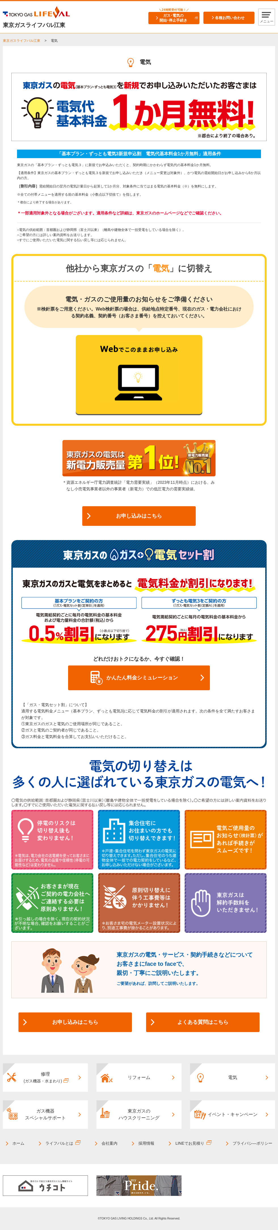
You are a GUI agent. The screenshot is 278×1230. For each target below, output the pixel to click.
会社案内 (109, 1143)
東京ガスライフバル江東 (21, 41)
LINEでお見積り (189, 1143)
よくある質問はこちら (202, 1022)
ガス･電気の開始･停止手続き (173, 17)
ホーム (18, 1143)
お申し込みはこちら (139, 516)
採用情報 (146, 1143)
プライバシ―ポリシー (252, 1143)
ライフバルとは (59, 1143)
